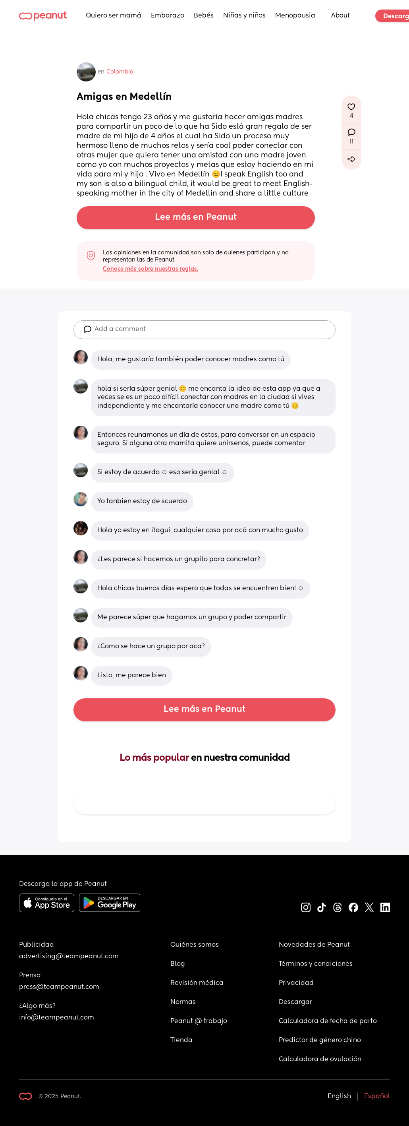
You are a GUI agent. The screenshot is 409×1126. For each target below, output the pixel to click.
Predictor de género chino (320, 1040)
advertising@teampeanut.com (69, 957)
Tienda (181, 1040)
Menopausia (295, 16)
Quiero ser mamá (113, 16)
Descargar (295, 1002)
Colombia (119, 72)
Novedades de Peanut (314, 945)
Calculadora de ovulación (320, 1059)
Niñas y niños (244, 16)
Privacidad (296, 983)
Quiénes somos (194, 945)
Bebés (204, 16)
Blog (177, 964)
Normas (183, 1002)
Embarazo (167, 16)
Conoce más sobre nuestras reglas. (150, 269)
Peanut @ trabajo (198, 1021)
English (339, 1096)
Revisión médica (197, 983)
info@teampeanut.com (56, 1018)
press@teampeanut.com (59, 987)
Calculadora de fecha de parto (328, 1021)
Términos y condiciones (316, 964)
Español (377, 1096)
